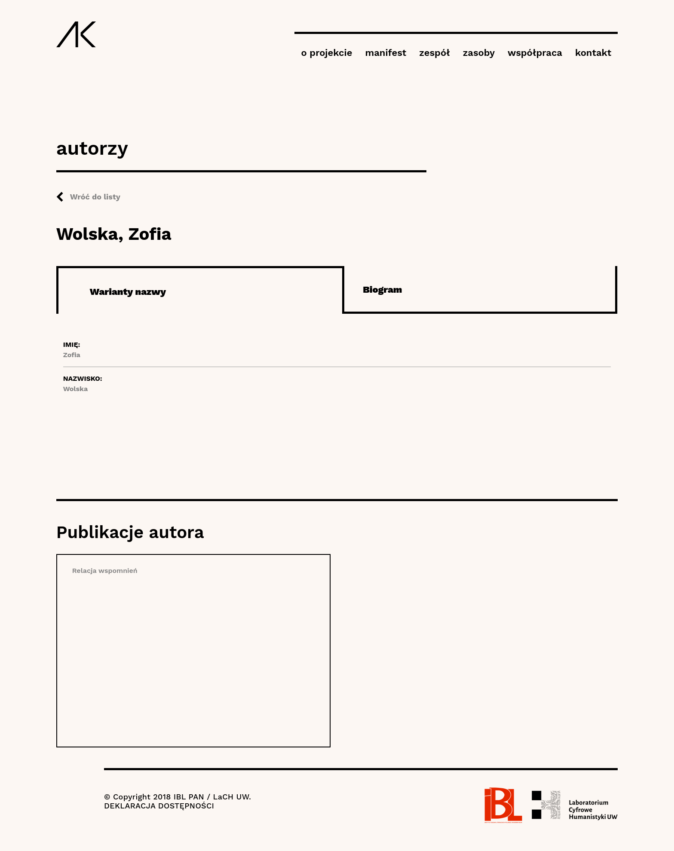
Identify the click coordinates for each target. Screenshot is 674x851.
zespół (434, 52)
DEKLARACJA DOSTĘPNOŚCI (159, 805)
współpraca (535, 52)
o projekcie (326, 52)
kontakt (593, 52)
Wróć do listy (95, 196)
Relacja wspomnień (105, 570)
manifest (385, 52)
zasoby (479, 52)
